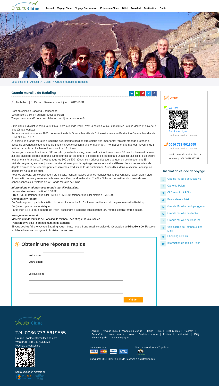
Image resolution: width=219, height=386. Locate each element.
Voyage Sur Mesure (85, 8)
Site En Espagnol (120, 337)
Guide (163, 8)
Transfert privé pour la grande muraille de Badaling (40, 222)
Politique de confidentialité (176, 334)
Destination (150, 8)
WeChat (173, 108)
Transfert (136, 8)
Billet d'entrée (173, 331)
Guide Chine (98, 334)
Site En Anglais (99, 337)
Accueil (50, 8)
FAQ (196, 334)
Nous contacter (116, 334)
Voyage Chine (64, 8)
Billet (125, 8)
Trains (150, 331)
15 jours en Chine (109, 8)
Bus (159, 331)
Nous (131, 334)
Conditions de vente (148, 334)
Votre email (57, 262)
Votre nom (56, 255)
